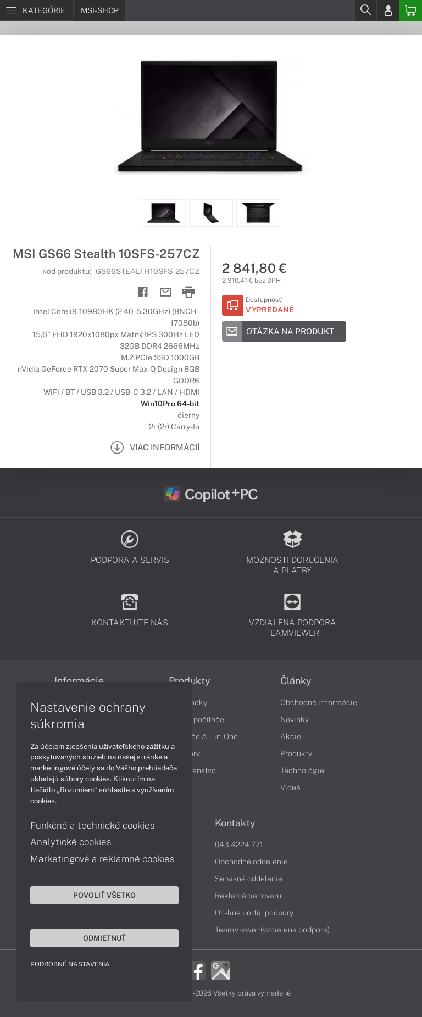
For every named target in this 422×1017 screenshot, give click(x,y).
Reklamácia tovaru (248, 895)
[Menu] (36, 10)
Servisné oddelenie (248, 878)
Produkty (189, 681)
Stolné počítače (196, 719)
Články (296, 681)
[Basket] (410, 10)
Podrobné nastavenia (70, 964)
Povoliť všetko (104, 895)
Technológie (302, 770)
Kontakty (235, 823)
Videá (290, 787)
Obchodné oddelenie (251, 861)
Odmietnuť (104, 938)
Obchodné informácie (318, 702)
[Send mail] (165, 292)
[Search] (365, 10)
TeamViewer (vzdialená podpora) (272, 929)
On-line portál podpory (254, 912)
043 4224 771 (239, 844)
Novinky (294, 719)
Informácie (79, 681)
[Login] (388, 10)
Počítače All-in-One (203, 736)
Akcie (290, 736)
